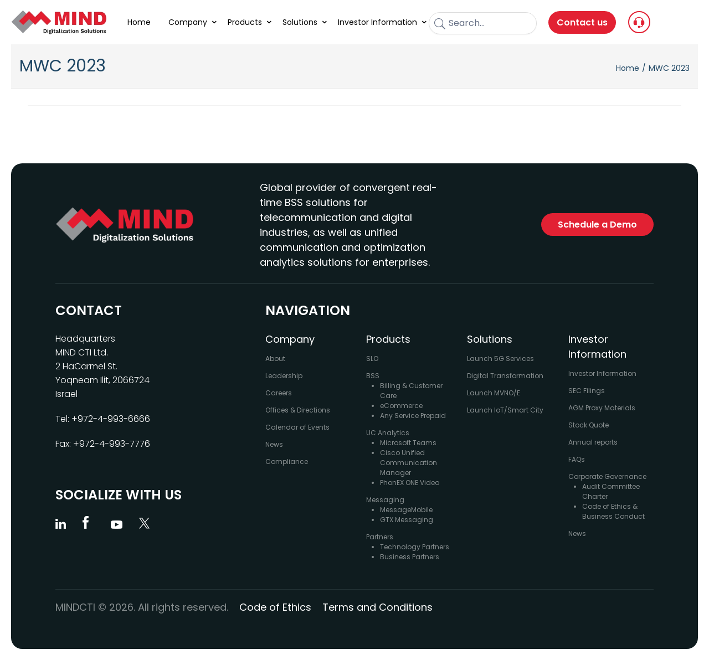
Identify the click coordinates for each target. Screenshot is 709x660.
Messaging (385, 499)
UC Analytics (387, 432)
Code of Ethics (275, 607)
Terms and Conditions (377, 607)
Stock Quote (588, 425)
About (275, 358)
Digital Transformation (505, 375)
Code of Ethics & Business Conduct (613, 511)
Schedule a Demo (597, 224)
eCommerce (401, 405)
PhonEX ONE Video (409, 482)
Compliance (286, 461)
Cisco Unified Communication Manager (408, 462)
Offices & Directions (297, 410)
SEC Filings (586, 390)
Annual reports (593, 442)
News (274, 444)
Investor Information (602, 373)
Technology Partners (414, 546)
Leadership (283, 375)
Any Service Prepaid (413, 415)
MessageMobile (406, 509)
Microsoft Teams (408, 442)
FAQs (576, 459)
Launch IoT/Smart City (505, 410)
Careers (278, 393)
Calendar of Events (297, 427)
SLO (372, 358)
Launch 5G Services (500, 358)
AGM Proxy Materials (601, 407)
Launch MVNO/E (493, 393)
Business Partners (409, 556)
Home (627, 68)
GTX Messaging (406, 519)
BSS (372, 375)
